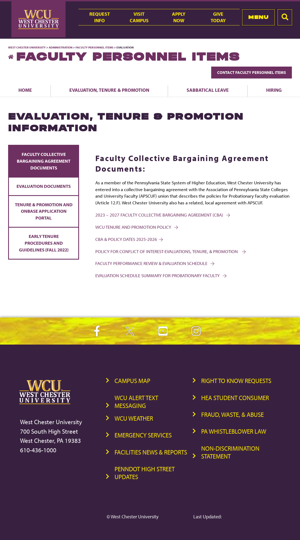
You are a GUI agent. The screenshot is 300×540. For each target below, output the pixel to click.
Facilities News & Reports (151, 452)
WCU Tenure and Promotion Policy (136, 227)
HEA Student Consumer (235, 398)
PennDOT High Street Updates (145, 473)
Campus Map (132, 381)
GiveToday (218, 17)
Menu (258, 17)
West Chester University (27, 47)
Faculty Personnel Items (94, 47)
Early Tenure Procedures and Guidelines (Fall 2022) (44, 243)
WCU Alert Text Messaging (136, 402)
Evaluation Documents (44, 186)
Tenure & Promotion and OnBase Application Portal (44, 211)
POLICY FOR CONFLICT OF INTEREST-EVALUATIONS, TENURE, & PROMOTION (170, 251)
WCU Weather (134, 418)
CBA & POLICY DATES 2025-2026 (128, 239)
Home (25, 90)
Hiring (274, 90)
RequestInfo (99, 17)
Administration (61, 47)
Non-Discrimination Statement (230, 452)
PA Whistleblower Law (233, 431)
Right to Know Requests (236, 381)
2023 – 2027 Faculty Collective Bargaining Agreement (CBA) (162, 215)
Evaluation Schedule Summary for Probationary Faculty (160, 275)
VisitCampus (139, 17)
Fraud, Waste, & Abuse (232, 414)
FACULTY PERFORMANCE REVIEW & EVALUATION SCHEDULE (154, 263)
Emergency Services (143, 435)
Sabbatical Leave (208, 90)
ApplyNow (178, 17)
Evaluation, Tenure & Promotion (109, 90)
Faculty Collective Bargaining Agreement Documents (43, 161)
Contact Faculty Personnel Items (251, 72)
